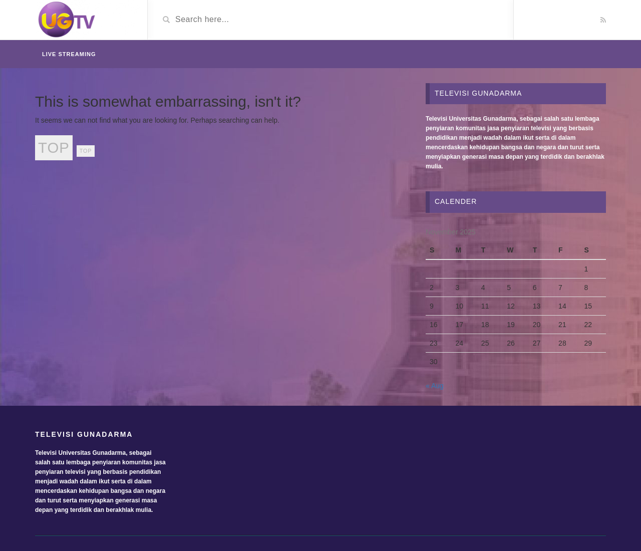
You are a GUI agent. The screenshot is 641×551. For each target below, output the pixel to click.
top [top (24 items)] (54, 147)
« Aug (435, 386)
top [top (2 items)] (86, 151)
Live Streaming (69, 54)
